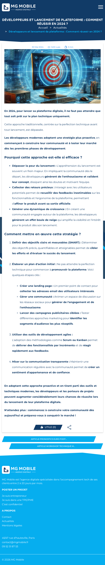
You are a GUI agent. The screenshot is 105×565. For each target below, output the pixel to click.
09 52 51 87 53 (10, 546)
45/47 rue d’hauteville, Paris (18, 537)
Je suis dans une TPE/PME (17, 499)
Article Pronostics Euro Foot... (49, 439)
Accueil (43, 27)
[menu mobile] (100, 7)
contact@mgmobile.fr (15, 542)
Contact (6, 516)
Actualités (60, 27)
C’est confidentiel (12, 504)
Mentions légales (12, 525)
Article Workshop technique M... (56, 446)
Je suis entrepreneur (14, 495)
